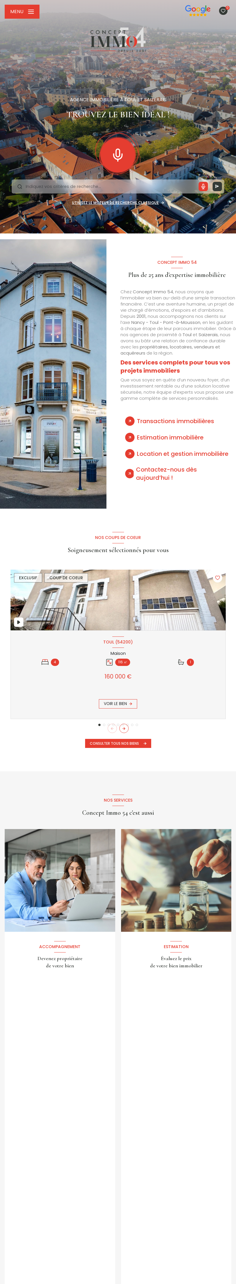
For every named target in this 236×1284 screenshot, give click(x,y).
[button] (124, 728)
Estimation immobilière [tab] (170, 437)
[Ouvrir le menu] (22, 12)
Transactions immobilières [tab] (175, 421)
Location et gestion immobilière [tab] (182, 454)
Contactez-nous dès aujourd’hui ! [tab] (166, 473)
